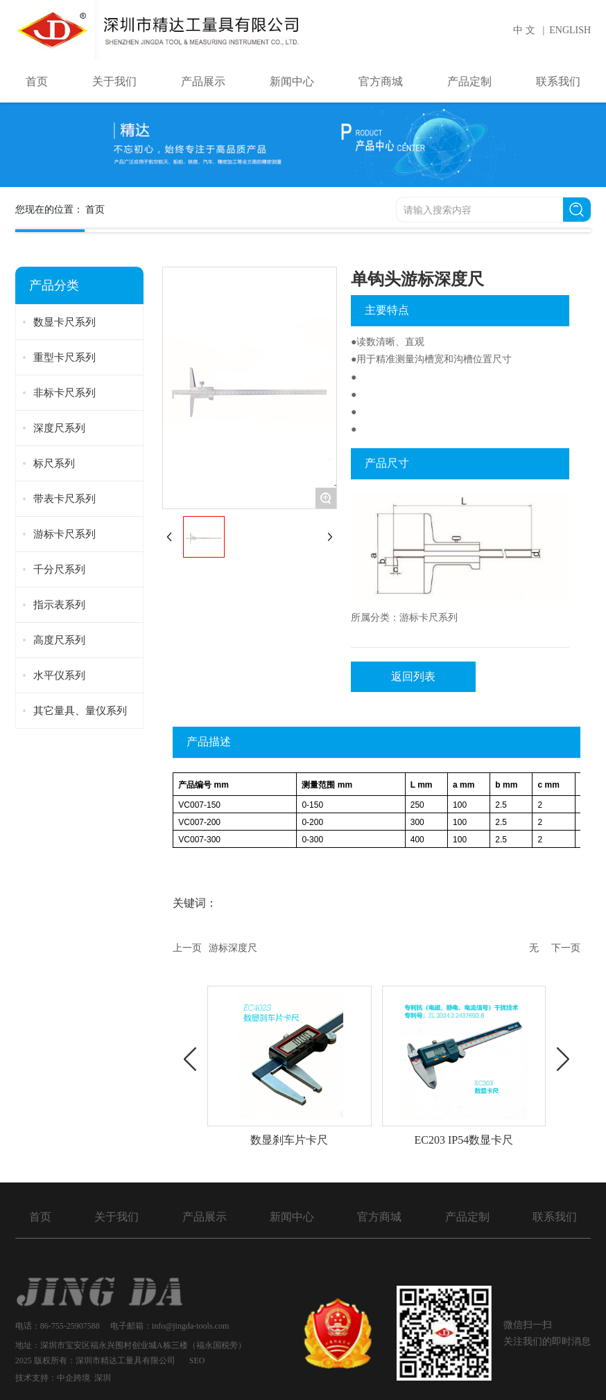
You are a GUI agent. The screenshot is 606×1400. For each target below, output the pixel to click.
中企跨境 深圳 (84, 1378)
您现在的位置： (60, 209)
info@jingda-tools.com (191, 1326)
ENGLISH (570, 30)
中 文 (524, 30)
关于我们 (116, 1217)
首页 (40, 1217)
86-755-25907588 (70, 1326)
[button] (190, 1059)
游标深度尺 (233, 948)
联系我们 (555, 1217)
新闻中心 (292, 1217)
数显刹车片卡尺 (289, 1140)
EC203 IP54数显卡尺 (464, 1140)
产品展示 (204, 1217)
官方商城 (379, 1217)
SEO (197, 1360)
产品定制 (467, 1217)
